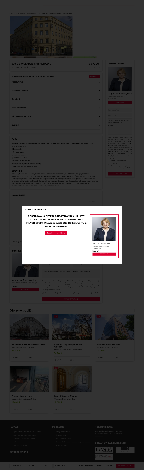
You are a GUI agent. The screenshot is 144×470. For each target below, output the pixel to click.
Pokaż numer (104, 254)
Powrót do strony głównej (56, 233)
